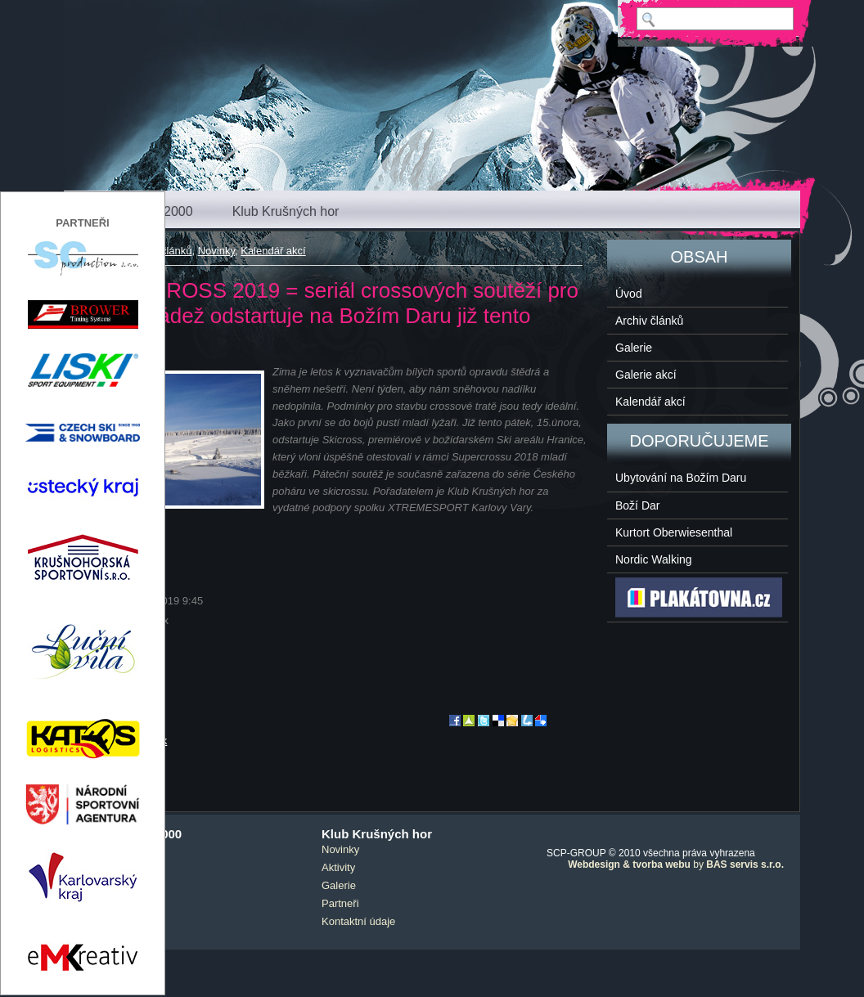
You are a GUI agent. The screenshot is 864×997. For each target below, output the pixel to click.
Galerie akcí (646, 374)
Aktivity (338, 867)
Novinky (216, 251)
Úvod (628, 293)
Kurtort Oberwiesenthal (673, 532)
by (676, 864)
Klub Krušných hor (286, 211)
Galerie (633, 347)
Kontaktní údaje (358, 921)
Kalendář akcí (273, 251)
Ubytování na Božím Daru (680, 477)
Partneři (340, 903)
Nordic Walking (653, 559)
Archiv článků (649, 320)
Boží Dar (637, 505)
